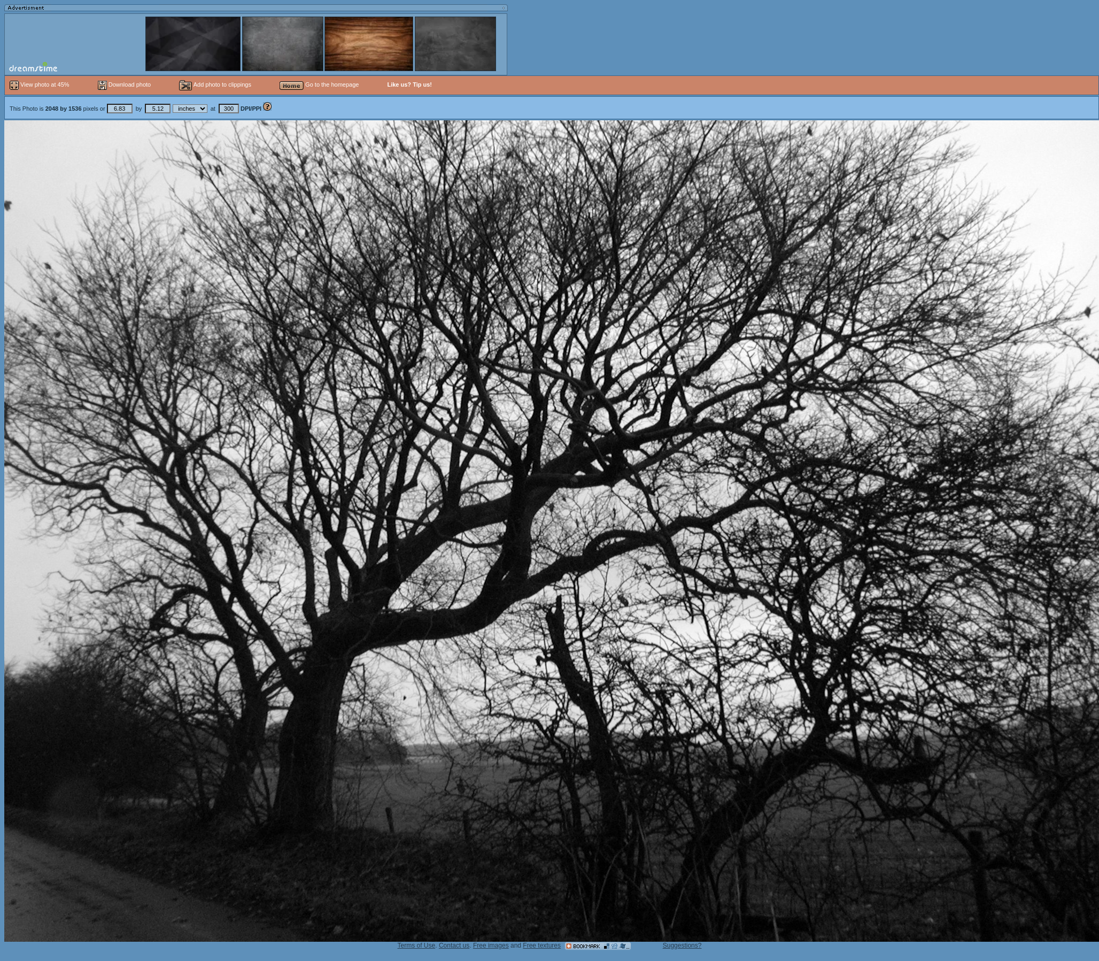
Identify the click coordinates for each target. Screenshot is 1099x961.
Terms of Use (417, 945)
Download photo (124, 84)
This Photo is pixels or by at (136, 108)
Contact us (454, 945)
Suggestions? (682, 945)
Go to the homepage (319, 84)
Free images (491, 945)
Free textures (542, 945)
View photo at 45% (40, 84)
